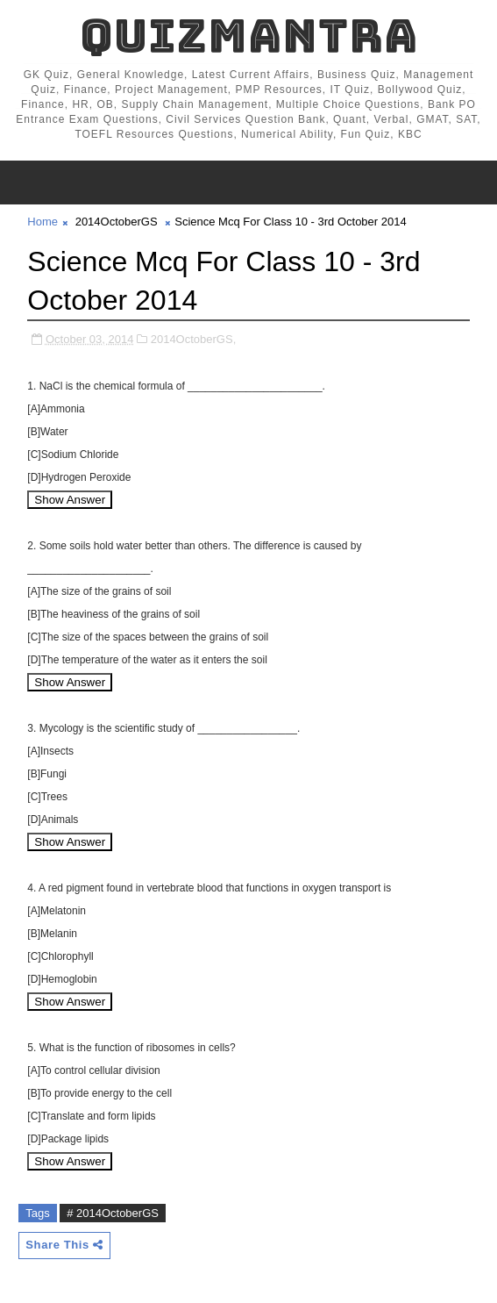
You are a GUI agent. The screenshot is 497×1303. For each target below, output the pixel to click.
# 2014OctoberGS (113, 1213)
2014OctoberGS (116, 221)
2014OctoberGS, (194, 339)
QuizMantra (249, 35)
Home (42, 221)
